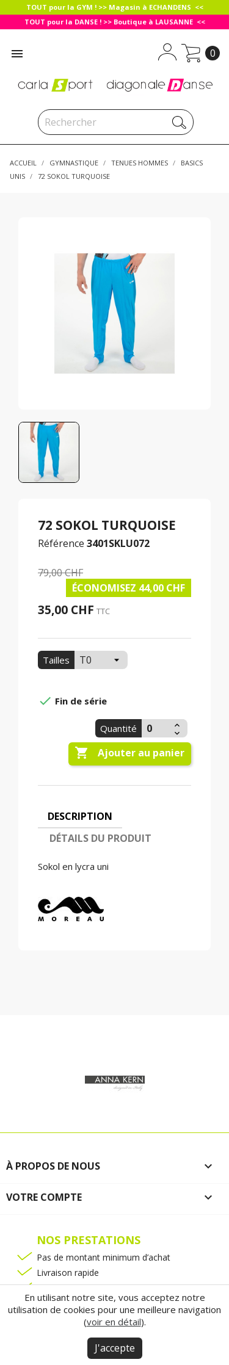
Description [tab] (80, 816)
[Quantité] (156, 728)
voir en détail (114, 1322)
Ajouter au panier (129, 753)
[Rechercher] (116, 122)
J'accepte (115, 1348)
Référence (61, 543)
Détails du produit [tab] (100, 838)
